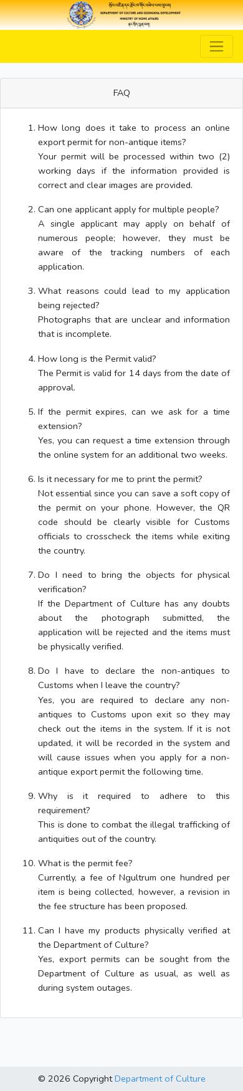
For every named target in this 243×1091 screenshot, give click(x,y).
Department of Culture (160, 1078)
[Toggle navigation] (216, 46)
